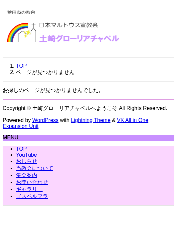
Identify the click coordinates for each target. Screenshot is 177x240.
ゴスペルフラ (32, 196)
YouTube (26, 155)
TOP (21, 149)
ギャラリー (29, 189)
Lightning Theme (90, 120)
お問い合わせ (32, 182)
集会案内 (26, 175)
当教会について (34, 168)
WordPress (45, 120)
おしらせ (26, 161)
